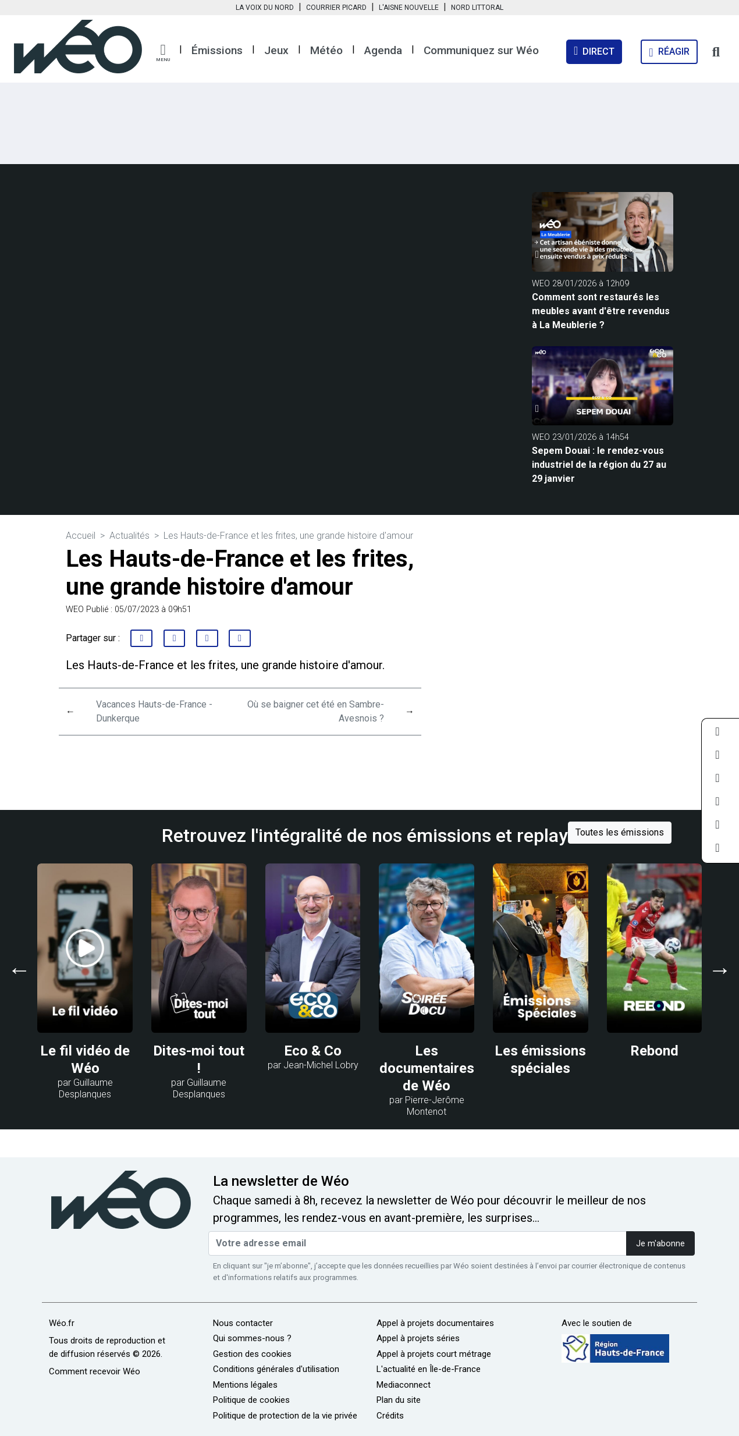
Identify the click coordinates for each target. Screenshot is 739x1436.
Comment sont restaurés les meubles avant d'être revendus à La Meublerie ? (601, 311)
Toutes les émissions (619, 832)
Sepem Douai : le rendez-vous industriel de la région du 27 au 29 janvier (599, 464)
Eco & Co (313, 1051)
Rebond (654, 1051)
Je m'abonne (660, 1244)
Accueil (80, 535)
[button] (163, 52)
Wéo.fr (61, 1323)
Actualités (129, 535)
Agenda (383, 50)
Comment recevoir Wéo (94, 1371)
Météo (326, 50)
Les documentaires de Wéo (426, 1068)
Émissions (217, 50)
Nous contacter (243, 1323)
